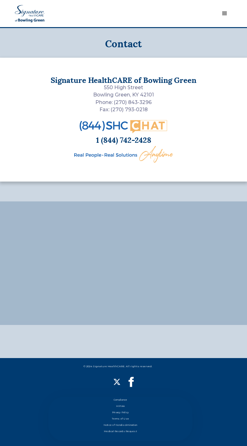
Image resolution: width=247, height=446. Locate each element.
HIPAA (120, 406)
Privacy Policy (120, 412)
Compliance (120, 399)
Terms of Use (120, 418)
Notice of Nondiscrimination (121, 425)
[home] (29, 13)
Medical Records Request (120, 431)
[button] (224, 13)
